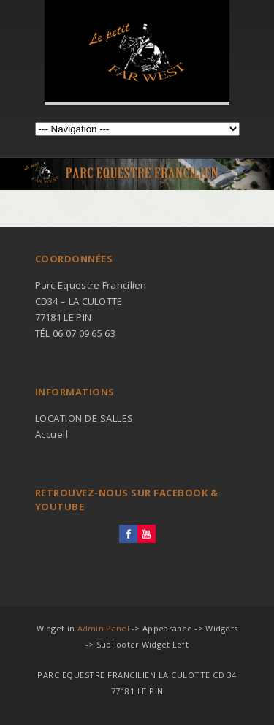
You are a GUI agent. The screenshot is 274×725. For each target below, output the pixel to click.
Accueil (52, 434)
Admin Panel (103, 628)
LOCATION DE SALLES (84, 418)
